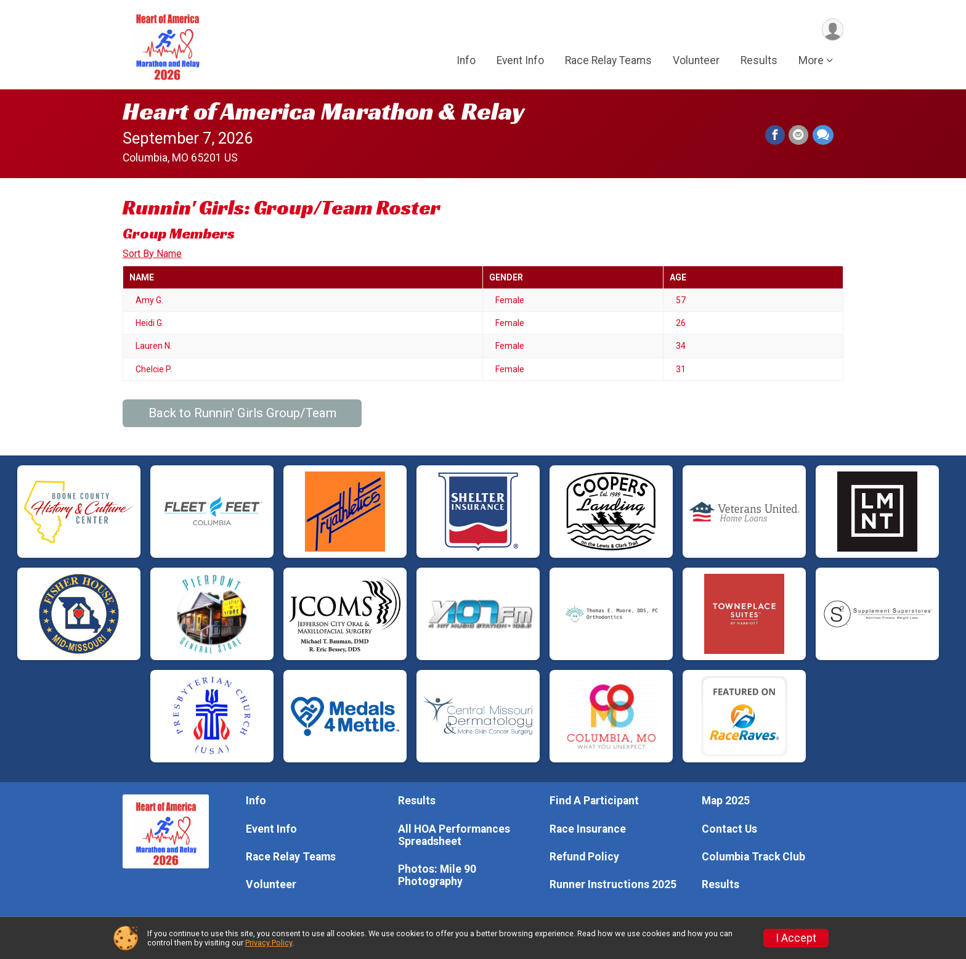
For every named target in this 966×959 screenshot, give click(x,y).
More (811, 61)
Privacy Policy (268, 942)
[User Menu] (832, 29)
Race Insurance (588, 829)
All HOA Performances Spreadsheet (454, 835)
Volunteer (696, 61)
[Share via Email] (799, 135)
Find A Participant (594, 800)
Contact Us (729, 829)
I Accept (796, 938)
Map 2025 (726, 800)
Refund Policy (584, 857)
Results (759, 61)
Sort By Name (152, 253)
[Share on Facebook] (775, 135)
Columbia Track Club (753, 857)
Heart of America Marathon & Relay (324, 111)
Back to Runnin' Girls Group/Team (242, 413)
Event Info (520, 61)
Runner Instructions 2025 (613, 884)
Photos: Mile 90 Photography (437, 875)
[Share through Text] (823, 135)
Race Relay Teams (608, 61)
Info (466, 61)
